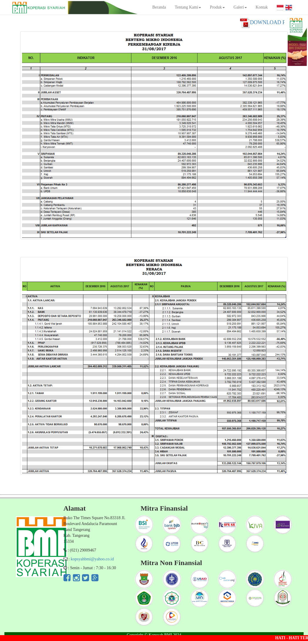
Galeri (240, 7)
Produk (217, 7)
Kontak (262, 7)
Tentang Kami (188, 7)
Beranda (159, 7)
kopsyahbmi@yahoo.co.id (92, 559)
